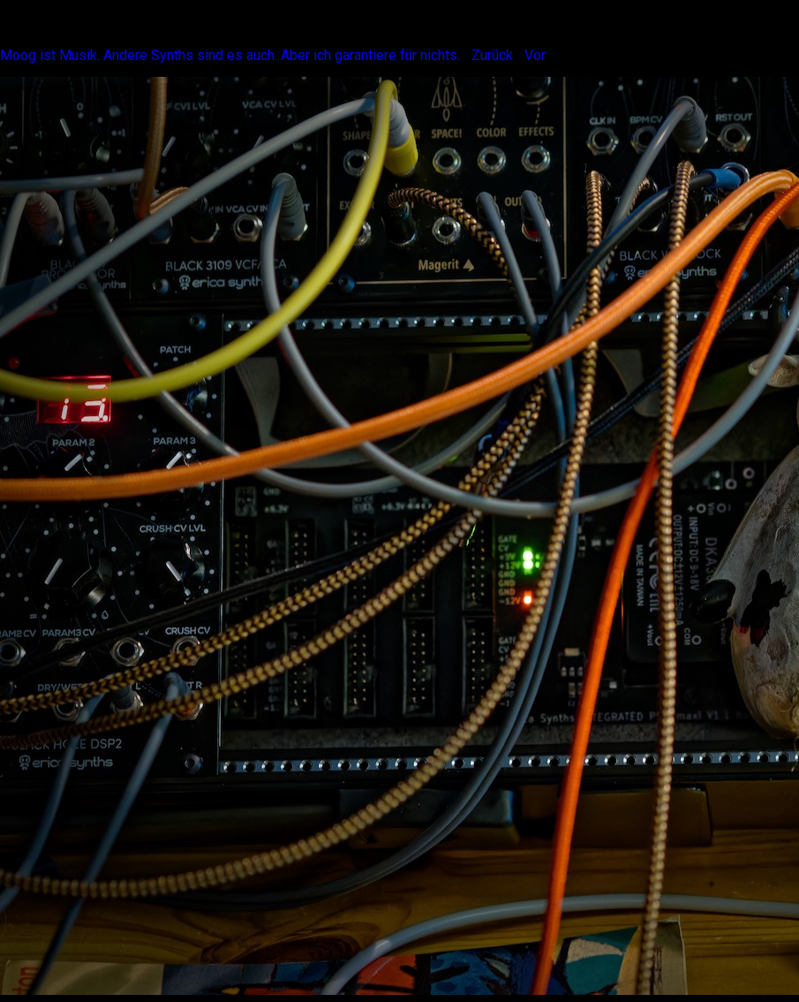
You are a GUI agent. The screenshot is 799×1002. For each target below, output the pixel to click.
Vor (535, 55)
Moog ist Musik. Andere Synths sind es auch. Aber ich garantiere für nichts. (230, 55)
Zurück (492, 55)
